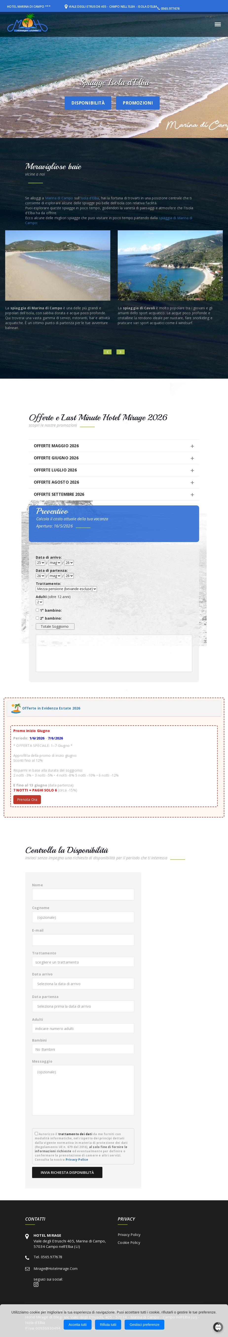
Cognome (40, 907)
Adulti (37, 1019)
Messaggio (42, 1061)
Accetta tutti (78, 1325)
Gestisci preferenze (144, 1325)
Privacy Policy (129, 1234)
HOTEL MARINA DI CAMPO (28, 6)
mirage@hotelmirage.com (56, 1268)
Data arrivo (42, 974)
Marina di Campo (59, 198)
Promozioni (140, 102)
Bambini (39, 1040)
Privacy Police (77, 1159)
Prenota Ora (27, 799)
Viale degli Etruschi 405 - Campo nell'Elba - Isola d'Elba (120, 6)
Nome (37, 885)
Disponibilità (78, 102)
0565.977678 (184, 8)
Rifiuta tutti (108, 1325)
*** (52, 6)
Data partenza (45, 996)
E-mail (37, 930)
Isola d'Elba (89, 198)
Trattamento (44, 953)
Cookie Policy (129, 1242)
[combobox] (83, 962)
